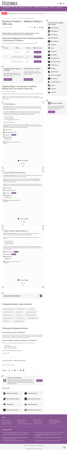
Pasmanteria (53, 44)
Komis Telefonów (54, 71)
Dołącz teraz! (51, 111)
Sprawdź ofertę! (8, 79)
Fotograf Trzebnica (22, 421)
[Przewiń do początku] (64, 447)
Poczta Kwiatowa (54, 41)
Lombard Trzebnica (38, 420)
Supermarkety (54, 51)
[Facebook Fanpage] (57, 3)
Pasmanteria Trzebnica (32, 404)
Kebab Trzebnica (54, 423)
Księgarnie (53, 68)
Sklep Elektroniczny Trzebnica (34, 398)
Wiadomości (7, 7)
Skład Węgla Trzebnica (32, 393)
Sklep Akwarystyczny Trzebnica (34, 410)
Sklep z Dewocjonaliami (56, 75)
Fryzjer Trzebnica (38, 421)
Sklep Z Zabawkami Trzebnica (12, 398)
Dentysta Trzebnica (7, 420)
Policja (12, 7)
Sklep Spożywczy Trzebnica (12, 393)
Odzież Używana (54, 65)
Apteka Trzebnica (22, 420)
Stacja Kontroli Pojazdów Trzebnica (25, 423)
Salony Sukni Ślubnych (55, 61)
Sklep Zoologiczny (55, 27)
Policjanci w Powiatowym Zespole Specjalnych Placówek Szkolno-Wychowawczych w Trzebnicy (16, 438)
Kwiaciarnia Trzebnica (55, 420)
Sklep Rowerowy (54, 37)
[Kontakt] (60, 3)
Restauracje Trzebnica (39, 423)
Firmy (17, 7)
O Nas (28, 445)
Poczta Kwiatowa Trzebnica (12, 410)
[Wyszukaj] (63, 3)
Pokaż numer (14, 254)
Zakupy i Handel (14, 18)
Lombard (53, 85)
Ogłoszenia (21, 7)
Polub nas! (39, 380)
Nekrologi (37, 7)
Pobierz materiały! (28, 79)
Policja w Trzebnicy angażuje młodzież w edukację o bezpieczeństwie (16, 432)
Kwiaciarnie (53, 88)
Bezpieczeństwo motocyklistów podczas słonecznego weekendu (15, 434)
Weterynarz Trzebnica (7, 421)
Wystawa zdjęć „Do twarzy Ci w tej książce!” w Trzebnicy (14, 440)
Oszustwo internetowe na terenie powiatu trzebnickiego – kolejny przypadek (50, 432)
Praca (26, 7)
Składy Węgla (54, 54)
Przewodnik (60, 7)
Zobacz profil (14, 134)
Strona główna (4, 18)
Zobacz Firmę (37, 52)
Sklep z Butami (54, 78)
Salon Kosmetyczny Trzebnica (56, 421)
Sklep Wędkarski (54, 31)
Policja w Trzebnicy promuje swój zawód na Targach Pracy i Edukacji (48, 437)
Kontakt (24, 445)
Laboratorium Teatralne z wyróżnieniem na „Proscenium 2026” (47, 440)
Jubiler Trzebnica (10, 404)
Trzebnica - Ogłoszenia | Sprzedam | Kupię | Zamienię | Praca (32, 13)
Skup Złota (53, 92)
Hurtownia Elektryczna (56, 82)
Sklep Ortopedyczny (55, 58)
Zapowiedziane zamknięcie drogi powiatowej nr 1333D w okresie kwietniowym (48, 435)
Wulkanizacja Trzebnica (7, 423)
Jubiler (52, 48)
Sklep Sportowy (54, 34)
